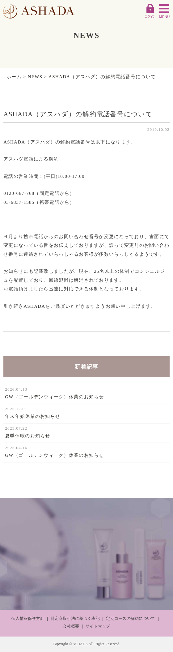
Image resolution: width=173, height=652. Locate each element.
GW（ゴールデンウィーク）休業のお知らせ (54, 396)
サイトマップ (98, 626)
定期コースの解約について (130, 618)
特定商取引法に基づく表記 (75, 618)
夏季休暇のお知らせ (27, 435)
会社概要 (71, 626)
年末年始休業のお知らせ (32, 416)
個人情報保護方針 (27, 618)
